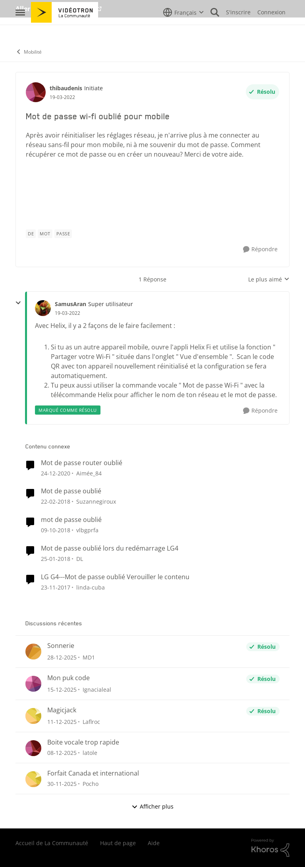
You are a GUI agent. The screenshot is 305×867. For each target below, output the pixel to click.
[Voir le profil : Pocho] (33, 779)
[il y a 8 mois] (62, 689)
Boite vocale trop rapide (83, 742)
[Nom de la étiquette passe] (63, 233)
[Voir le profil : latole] (33, 748)
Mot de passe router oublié (81, 463)
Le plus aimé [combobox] (269, 279)
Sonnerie (60, 646)
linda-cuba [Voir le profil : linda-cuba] (90, 587)
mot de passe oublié (71, 520)
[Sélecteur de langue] (183, 30)
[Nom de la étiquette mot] (45, 233)
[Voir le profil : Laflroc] (33, 716)
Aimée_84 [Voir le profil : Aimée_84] (89, 473)
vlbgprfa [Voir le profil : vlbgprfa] (87, 530)
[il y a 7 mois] (62, 657)
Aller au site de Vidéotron (55, 8)
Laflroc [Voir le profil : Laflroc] (91, 721)
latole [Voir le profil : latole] (90, 752)
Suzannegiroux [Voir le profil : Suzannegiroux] (96, 501)
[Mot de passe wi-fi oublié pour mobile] (67, 313)
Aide (154, 843)
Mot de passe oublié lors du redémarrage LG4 (109, 548)
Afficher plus (152, 806)
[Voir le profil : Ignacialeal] (33, 684)
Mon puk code (68, 678)
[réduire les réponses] (18, 303)
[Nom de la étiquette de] (31, 233)
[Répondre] (260, 249)
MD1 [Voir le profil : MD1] (89, 657)
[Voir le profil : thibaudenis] (36, 92)
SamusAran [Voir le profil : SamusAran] (70, 304)
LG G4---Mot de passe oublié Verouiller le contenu (115, 577)
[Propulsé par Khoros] (270, 848)
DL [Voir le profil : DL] (79, 558)
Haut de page (118, 843)
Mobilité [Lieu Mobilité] (28, 51)
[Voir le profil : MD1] (33, 651)
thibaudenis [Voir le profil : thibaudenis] (66, 88)
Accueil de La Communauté (51, 843)
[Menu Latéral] (20, 30)
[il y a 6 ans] (55, 473)
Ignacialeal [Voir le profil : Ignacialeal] (97, 689)
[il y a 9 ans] (55, 501)
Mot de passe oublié (71, 491)
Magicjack (61, 710)
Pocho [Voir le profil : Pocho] (90, 783)
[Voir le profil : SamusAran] (43, 308)
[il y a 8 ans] (55, 530)
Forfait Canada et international (93, 773)
